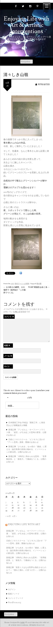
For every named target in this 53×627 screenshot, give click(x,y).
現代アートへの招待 (22, 283)
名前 (7, 345)
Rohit (22, 622)
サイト (7, 366)
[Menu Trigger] (46, 6)
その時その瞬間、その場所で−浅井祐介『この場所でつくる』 (14, 290)
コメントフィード (15, 598)
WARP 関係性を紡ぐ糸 (39, 287)
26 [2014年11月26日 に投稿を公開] (18, 510)
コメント (9, 316)
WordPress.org (14, 602)
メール (8, 356)
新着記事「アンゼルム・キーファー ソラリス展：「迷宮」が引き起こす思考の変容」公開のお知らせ (26, 432)
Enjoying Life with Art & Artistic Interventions (26, 25)
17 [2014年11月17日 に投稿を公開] (6, 507)
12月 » (14, 516)
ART (12, 283)
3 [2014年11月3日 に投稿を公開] (5, 502)
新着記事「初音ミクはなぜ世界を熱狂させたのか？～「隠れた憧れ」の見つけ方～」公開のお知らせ (26, 570)
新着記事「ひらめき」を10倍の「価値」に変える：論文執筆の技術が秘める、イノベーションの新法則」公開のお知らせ (26, 449)
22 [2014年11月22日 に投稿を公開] (36, 507)
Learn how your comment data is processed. (26, 391)
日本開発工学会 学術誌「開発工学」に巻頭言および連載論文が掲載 (25, 423)
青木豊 (39, 283)
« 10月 (8, 516)
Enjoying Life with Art (24, 524)
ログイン (12, 589)
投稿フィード (13, 593)
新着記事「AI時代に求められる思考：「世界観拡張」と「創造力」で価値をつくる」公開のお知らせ (26, 459)
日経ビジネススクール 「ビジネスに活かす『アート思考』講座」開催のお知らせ (25, 440)
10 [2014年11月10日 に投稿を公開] (6, 505)
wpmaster (42, 84)
